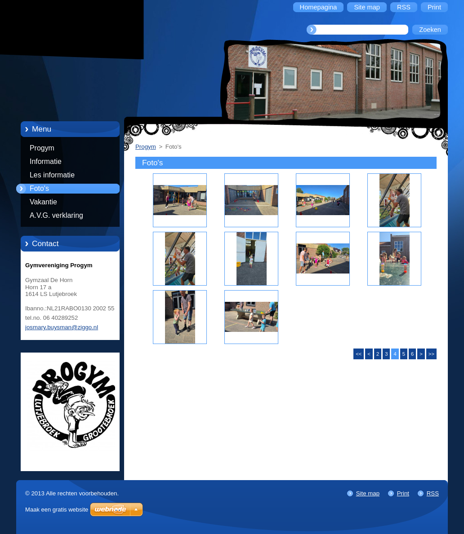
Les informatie (52, 175)
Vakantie (43, 202)
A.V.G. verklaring (56, 215)
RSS (433, 493)
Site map (367, 493)
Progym (42, 148)
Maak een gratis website (56, 509)
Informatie (46, 161)
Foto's (39, 188)
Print (403, 493)
